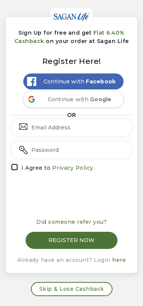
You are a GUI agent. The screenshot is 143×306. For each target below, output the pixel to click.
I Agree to (58, 167)
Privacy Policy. (73, 167)
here (119, 260)
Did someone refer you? (71, 221)
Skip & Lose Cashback (71, 288)
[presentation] (72, 195)
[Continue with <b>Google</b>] (73, 99)
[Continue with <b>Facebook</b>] (73, 81)
